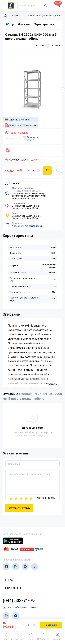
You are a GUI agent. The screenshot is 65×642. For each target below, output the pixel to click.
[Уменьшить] (28, 170)
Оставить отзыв (30, 138)
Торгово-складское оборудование (45, 15)
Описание (24, 24)
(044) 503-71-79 (19, 600)
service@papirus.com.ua (19, 607)
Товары (14, 15)
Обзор (10, 24)
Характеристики (44, 24)
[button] (62, 89)
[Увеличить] (38, 170)
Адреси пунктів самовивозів (27, 226)
